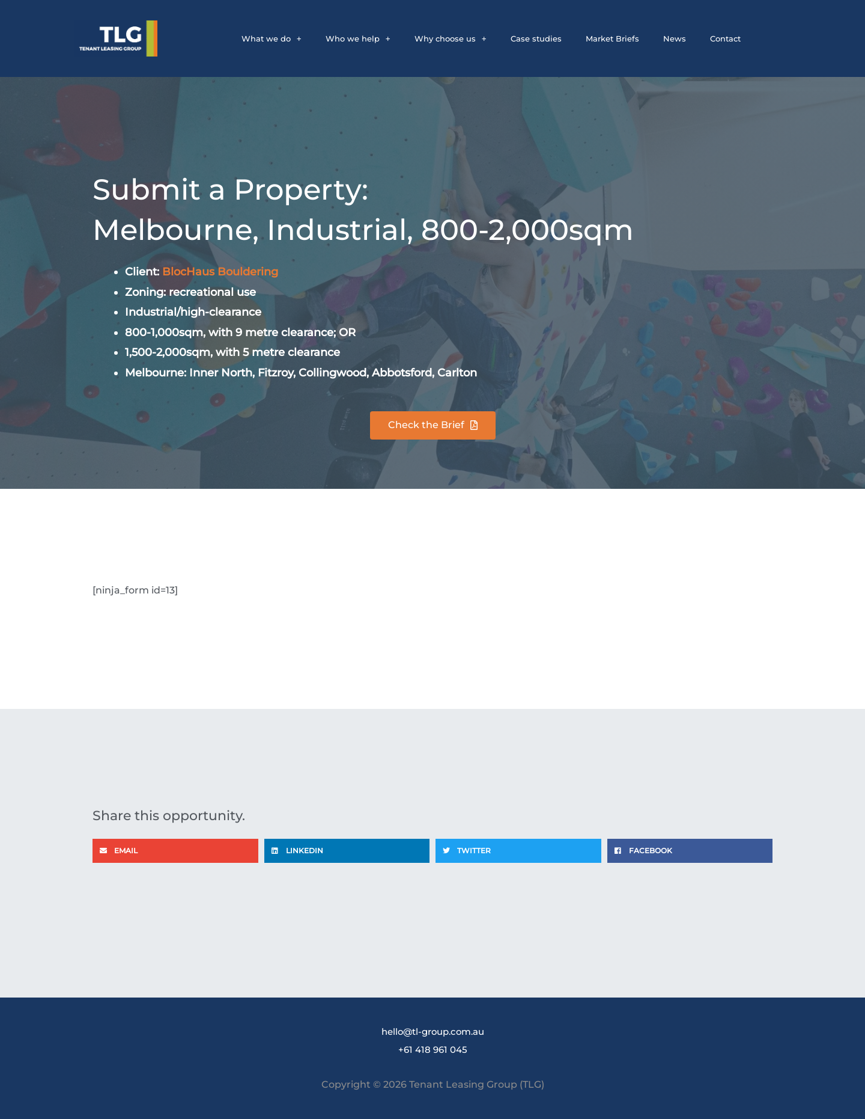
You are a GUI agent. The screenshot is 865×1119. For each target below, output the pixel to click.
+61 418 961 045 (432, 1049)
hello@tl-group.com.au (432, 1031)
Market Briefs (612, 38)
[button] (175, 851)
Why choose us (450, 38)
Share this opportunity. (190, 814)
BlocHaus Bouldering (220, 271)
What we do (271, 38)
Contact (725, 38)
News (674, 38)
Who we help (358, 38)
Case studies (536, 38)
